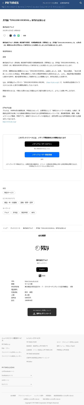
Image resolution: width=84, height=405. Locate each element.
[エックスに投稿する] (10, 35)
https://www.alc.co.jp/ (10, 122)
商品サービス (9, 192)
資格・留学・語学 (27, 202)
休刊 (33, 212)
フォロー (42, 269)
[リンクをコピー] (24, 35)
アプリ (28, 7)
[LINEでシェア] (18, 35)
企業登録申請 (64, 3)
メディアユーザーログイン (42, 144)
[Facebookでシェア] (14, 35)
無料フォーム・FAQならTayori (66, 346)
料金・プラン (6, 348)
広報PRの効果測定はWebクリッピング (38, 358)
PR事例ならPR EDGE (63, 350)
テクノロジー (11, 7)
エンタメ (36, 7)
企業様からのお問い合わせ (31, 399)
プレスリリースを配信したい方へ (11, 356)
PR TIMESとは (6, 344)
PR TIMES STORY (32, 342)
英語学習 (24, 212)
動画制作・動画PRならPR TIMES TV (37, 346)
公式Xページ (5, 380)
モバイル (21, 7)
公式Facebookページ (8, 371)
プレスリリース (15, 228)
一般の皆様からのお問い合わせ (51, 399)
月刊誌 (15, 212)
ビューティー (46, 7)
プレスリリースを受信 (50, 3)
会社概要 (13, 396)
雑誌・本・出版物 (10, 202)
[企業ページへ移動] (42, 248)
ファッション (57, 7)
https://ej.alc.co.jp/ (53, 82)
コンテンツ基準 (38, 396)
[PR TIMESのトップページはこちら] (12, 3)
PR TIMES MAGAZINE (33, 354)
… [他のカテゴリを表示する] (64, 6)
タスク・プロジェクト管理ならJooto (67, 342)
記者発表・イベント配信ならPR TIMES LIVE (39, 350)
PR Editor (29, 362)
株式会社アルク (28, 228)
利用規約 (48, 396)
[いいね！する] (4, 35)
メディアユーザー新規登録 (42, 155)
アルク (6, 212)
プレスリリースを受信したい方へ (11, 352)
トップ (5, 228)
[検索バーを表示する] (80, 2)
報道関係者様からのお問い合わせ (64, 396)
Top (3, 7)
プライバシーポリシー (25, 396)
